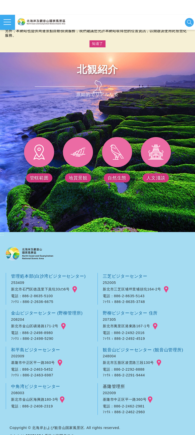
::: (2, 234)
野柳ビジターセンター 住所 (130, 312)
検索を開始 (189, 22)
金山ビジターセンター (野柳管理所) (47, 312)
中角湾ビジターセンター (35, 386)
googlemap (74, 289)
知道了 (97, 44)
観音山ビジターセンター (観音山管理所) (143, 349)
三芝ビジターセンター (125, 276)
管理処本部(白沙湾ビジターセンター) (48, 276)
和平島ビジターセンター (35, 349)
